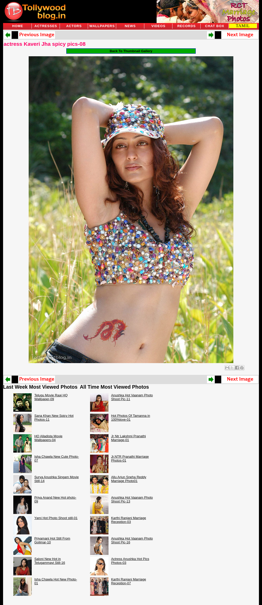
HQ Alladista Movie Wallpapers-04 (48, 438)
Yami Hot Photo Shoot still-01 (56, 518)
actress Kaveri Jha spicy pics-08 (44, 44)
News (130, 26)
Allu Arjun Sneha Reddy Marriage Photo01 (128, 479)
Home (17, 26)
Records (186, 26)
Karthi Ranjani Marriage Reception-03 (128, 520)
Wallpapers (102, 26)
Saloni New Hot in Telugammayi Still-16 (49, 561)
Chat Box (214, 26)
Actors (74, 26)
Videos (158, 26)
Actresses (46, 26)
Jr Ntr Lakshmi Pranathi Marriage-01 (128, 438)
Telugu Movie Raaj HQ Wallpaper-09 (51, 397)
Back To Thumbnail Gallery (131, 51)
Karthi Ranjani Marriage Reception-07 (128, 581)
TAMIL (243, 26)
